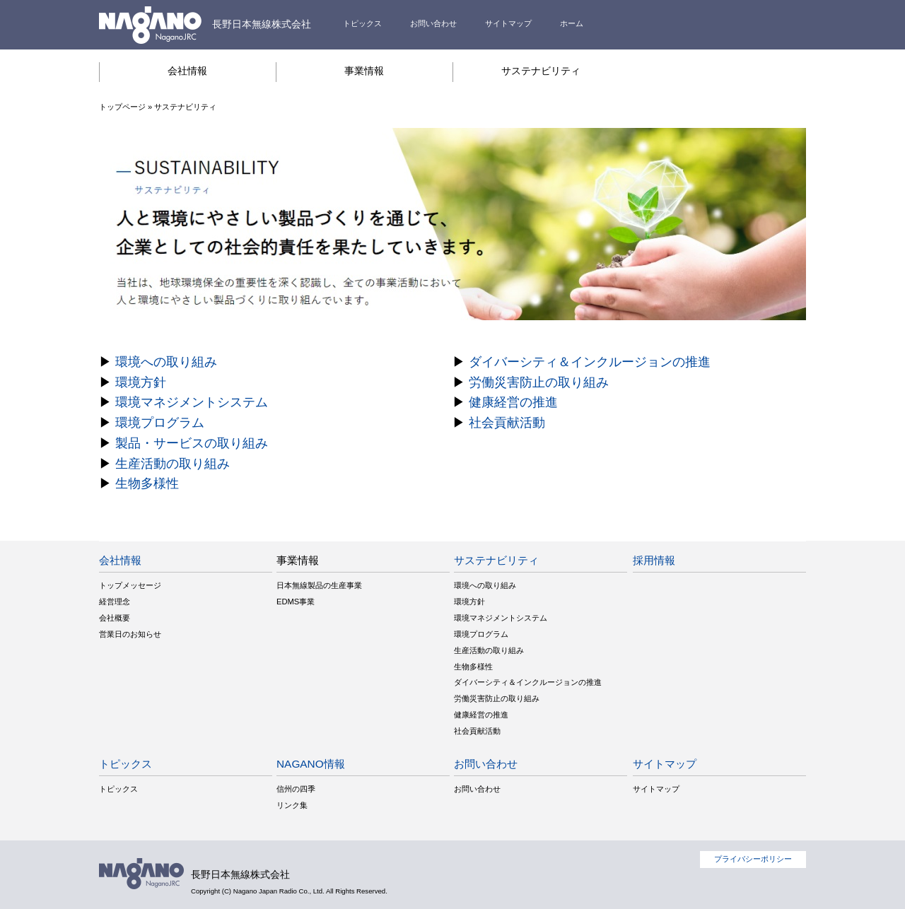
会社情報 (187, 70)
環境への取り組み (166, 362)
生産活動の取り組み (172, 464)
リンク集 (292, 805)
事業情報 (364, 70)
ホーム (571, 23)
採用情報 (654, 560)
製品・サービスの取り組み (191, 443)
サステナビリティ (540, 70)
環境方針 (140, 382)
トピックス (362, 23)
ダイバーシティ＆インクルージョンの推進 (590, 362)
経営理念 (114, 601)
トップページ (122, 106)
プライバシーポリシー (753, 859)
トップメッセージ (130, 585)
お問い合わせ (433, 23)
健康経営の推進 (513, 402)
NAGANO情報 (310, 764)
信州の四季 (295, 789)
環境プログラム (159, 423)
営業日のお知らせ (130, 634)
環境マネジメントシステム (191, 402)
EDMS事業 (295, 601)
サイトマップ (508, 23)
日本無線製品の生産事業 (319, 585)
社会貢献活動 (507, 423)
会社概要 (114, 618)
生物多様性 (147, 483)
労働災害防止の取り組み (539, 382)
